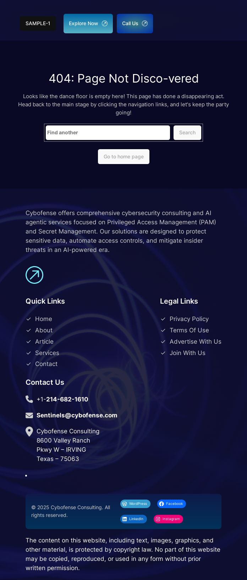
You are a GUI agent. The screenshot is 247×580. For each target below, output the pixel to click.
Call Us (135, 23)
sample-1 (38, 23)
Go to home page (124, 156)
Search (187, 132)
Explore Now (88, 23)
